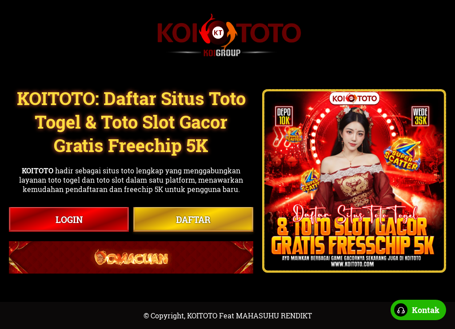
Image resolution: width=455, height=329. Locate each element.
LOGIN (69, 219)
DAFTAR (193, 219)
